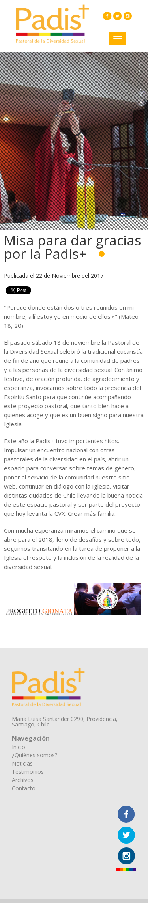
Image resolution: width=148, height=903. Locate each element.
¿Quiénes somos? (34, 755)
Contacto (24, 788)
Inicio (18, 747)
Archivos (23, 780)
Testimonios (28, 771)
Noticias (22, 763)
